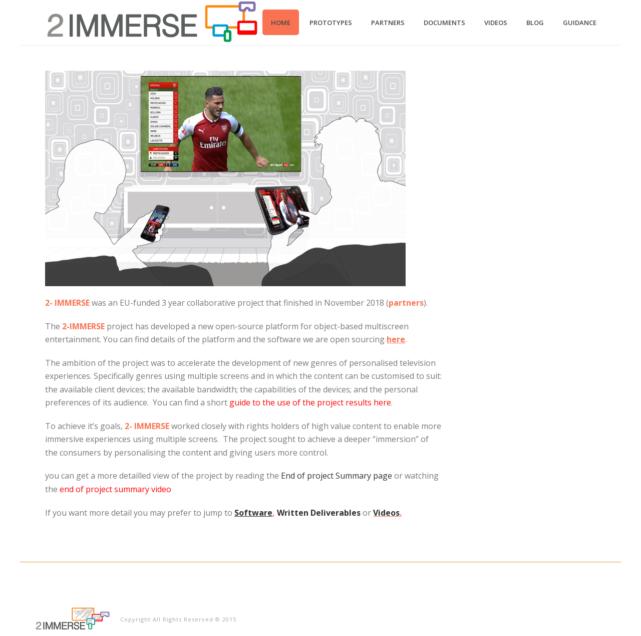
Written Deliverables (319, 512)
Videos (495, 22)
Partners (388, 22)
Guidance (579, 22)
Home (280, 22)
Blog (535, 22)
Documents (444, 22)
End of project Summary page (336, 475)
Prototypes (330, 22)
